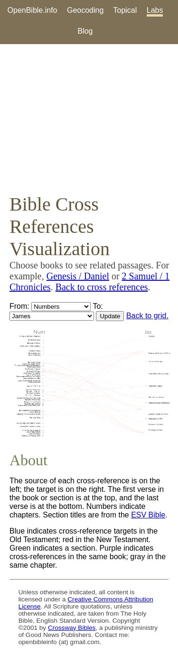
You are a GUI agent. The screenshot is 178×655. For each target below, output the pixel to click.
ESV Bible (148, 515)
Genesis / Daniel (78, 276)
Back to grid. (147, 316)
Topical (125, 10)
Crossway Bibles (71, 627)
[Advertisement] (89, 118)
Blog (85, 31)
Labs (155, 10)
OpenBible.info (32, 10)
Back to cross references (102, 287)
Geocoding (85, 10)
